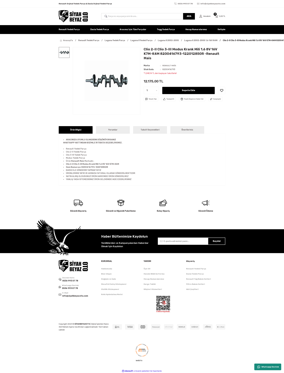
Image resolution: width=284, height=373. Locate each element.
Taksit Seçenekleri (150, 130)
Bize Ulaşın (106, 274)
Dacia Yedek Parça (195, 274)
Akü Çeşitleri (192, 289)
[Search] (148, 16)
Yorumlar (112, 130)
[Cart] (220, 16)
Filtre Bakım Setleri (195, 284)
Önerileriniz (187, 130)
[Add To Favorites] (221, 90)
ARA (189, 16)
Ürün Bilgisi (75, 130)
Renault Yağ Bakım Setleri (198, 279)
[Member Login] (205, 16)
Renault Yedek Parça (196, 269)
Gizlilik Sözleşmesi (110, 289)
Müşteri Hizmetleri (153, 289)
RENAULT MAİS (169, 65)
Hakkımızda (106, 269)
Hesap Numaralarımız (154, 279)
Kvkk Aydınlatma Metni (112, 294)
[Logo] (73, 16)
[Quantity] (151, 90)
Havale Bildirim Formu (154, 274)
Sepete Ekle (188, 90)
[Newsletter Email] (191, 241)
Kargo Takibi (150, 284)
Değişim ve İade (108, 279)
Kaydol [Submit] (217, 241)
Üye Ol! (147, 269)
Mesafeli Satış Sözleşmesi (113, 284)
